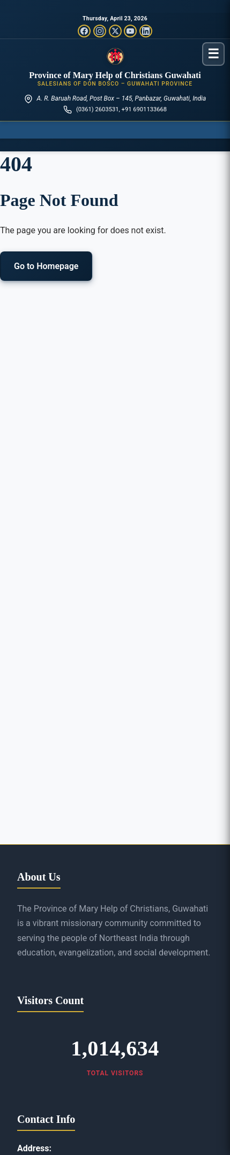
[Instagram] (99, 31)
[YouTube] (130, 31)
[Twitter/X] (115, 31)
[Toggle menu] (213, 53)
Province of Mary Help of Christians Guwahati (115, 75)
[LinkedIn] (145, 31)
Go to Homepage (46, 266)
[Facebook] (84, 31)
